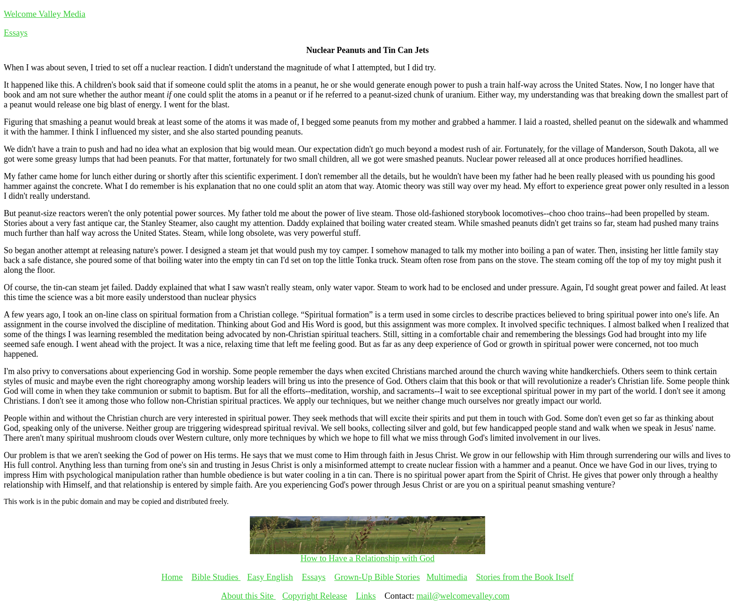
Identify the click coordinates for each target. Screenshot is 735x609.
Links (366, 596)
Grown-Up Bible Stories (377, 577)
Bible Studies (216, 577)
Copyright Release (314, 596)
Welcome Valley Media (44, 14)
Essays (16, 33)
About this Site (248, 596)
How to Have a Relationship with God (367, 558)
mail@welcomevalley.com (463, 596)
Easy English (270, 577)
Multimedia (447, 577)
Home (172, 577)
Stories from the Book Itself (524, 577)
